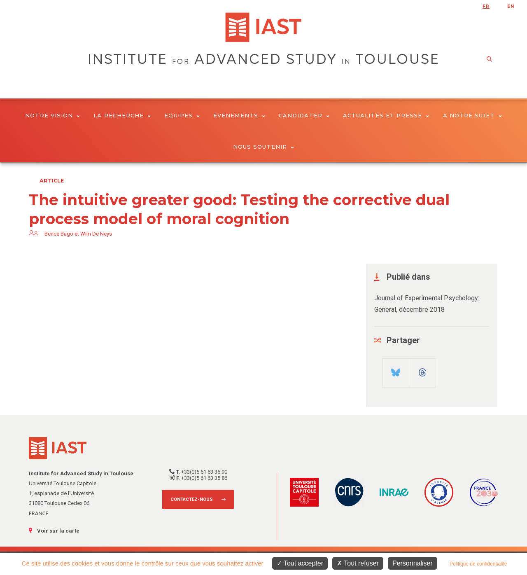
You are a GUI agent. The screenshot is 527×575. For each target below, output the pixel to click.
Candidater (304, 115)
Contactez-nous (191, 499)
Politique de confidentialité (478, 564)
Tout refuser (358, 563)
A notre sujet (472, 115)
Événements (239, 115)
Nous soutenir (263, 146)
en (510, 6)
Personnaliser (412, 563)
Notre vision (52, 115)
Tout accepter (300, 563)
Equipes (182, 115)
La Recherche (122, 115)
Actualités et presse (386, 115)
